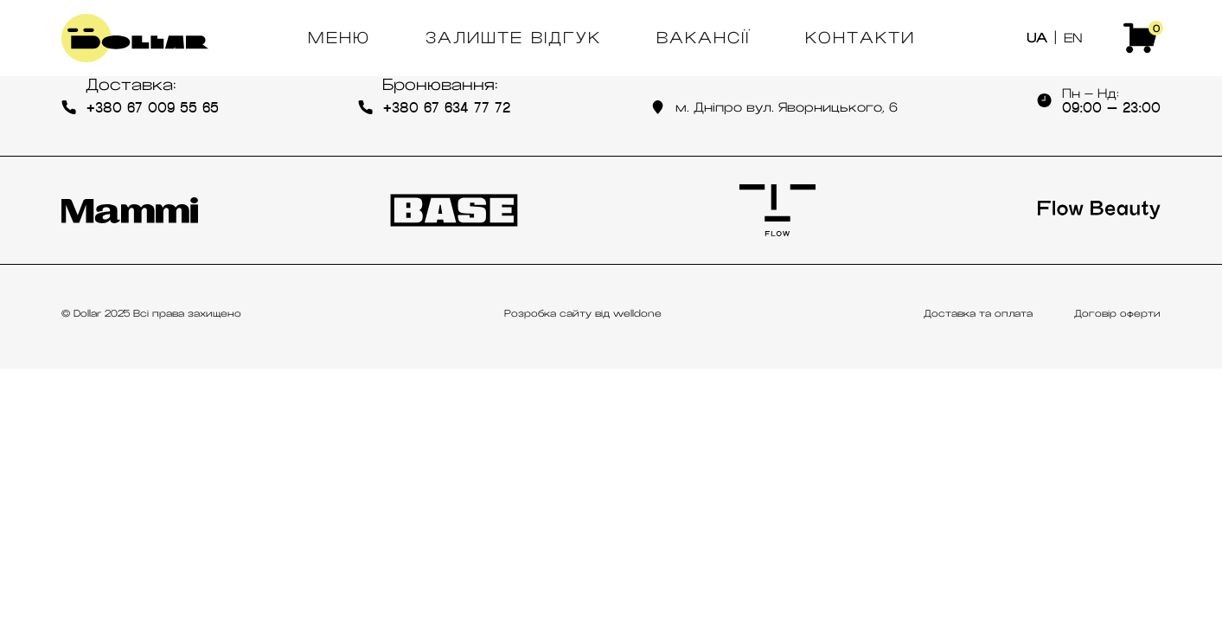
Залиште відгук (513, 38)
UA (1037, 38)
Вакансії (703, 38)
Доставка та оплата (978, 313)
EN (1073, 38)
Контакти (860, 38)
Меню (339, 38)
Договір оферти (1117, 313)
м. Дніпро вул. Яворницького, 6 (774, 107)
